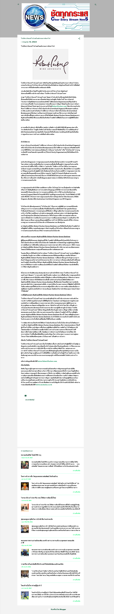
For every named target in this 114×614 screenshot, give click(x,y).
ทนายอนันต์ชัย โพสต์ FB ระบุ (31, 455)
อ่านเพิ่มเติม (76, 470)
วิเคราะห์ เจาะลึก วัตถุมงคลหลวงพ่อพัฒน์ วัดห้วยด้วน (39, 476)
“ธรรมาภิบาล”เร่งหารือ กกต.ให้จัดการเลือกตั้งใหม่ (38, 498)
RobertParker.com (59, 106)
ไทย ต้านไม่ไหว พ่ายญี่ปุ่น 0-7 (31, 585)
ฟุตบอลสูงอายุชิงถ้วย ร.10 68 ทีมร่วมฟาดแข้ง (37, 519)
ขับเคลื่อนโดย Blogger (57, 609)
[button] (79, 38)
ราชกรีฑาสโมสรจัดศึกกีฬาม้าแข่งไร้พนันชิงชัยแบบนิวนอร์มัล (42, 564)
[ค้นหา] (95, 5)
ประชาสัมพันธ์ (29, 400)
